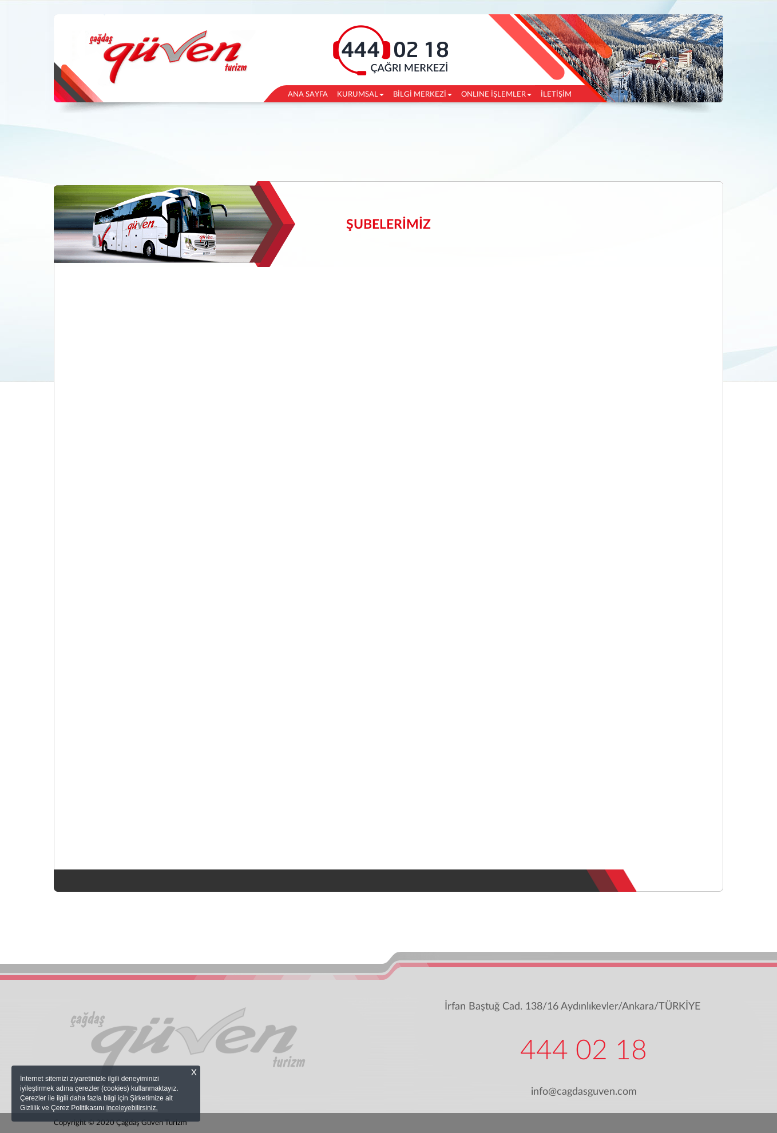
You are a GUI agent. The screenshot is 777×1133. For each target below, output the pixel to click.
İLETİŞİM (556, 94)
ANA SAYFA (310, 93)
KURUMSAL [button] (360, 94)
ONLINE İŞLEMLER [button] (496, 94)
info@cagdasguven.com (584, 1092)
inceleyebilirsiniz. (132, 1108)
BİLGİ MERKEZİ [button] (422, 94)
